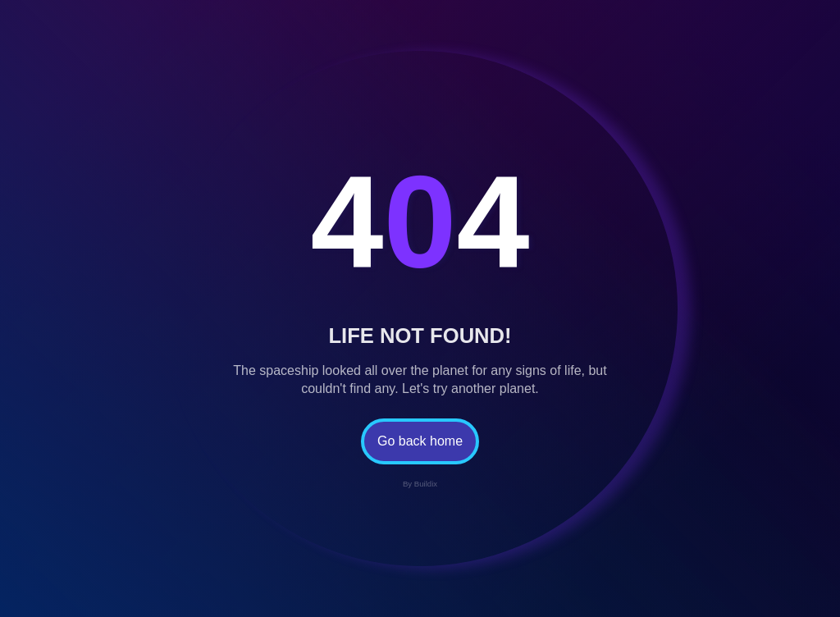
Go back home (420, 441)
